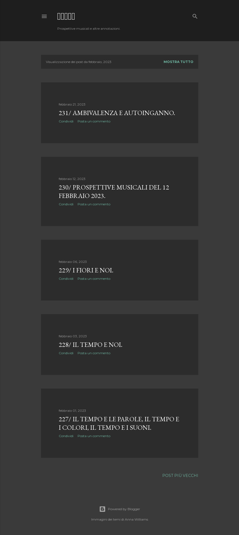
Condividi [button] (66, 121)
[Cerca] (195, 15)
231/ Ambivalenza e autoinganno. (117, 113)
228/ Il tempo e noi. (90, 344)
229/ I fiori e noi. (86, 270)
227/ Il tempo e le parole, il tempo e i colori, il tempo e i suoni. (119, 423)
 (66, 16)
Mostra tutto (178, 62)
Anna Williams (136, 519)
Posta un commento (94, 121)
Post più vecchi (180, 475)
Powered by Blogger (119, 509)
